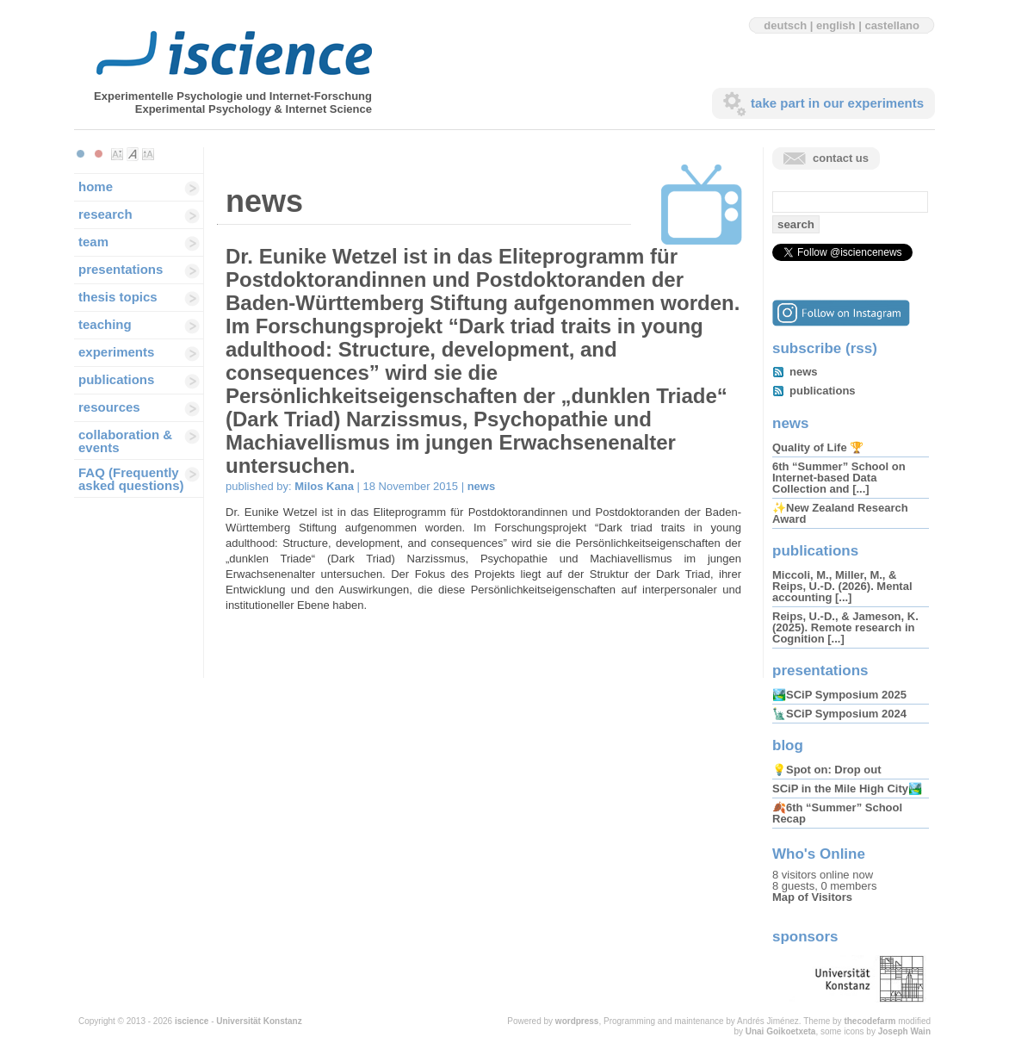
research (105, 214)
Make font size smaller (117, 154)
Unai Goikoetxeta (781, 1031)
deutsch (785, 25)
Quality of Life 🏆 (818, 447)
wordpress (577, 1021)
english (836, 25)
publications (116, 379)
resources (109, 407)
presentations (120, 269)
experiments (116, 352)
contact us (841, 158)
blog (787, 745)
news (481, 486)
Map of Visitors (812, 897)
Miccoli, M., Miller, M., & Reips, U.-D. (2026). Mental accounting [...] (842, 586)
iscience (191, 1021)
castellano (891, 25)
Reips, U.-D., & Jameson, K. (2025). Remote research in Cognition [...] (845, 627)
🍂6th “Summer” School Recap (837, 813)
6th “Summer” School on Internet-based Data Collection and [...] (839, 477)
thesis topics (118, 296)
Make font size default (132, 154)
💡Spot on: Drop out (826, 769)
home (95, 186)
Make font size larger (148, 154)
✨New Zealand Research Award (840, 513)
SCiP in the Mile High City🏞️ (847, 788)
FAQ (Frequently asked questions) (131, 479)
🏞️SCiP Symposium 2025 (839, 694)
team (93, 241)
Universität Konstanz (258, 1021)
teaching (105, 324)
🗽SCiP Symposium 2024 (839, 713)
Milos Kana (324, 486)
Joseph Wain (904, 1031)
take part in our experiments (837, 103)
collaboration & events (125, 441)
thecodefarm (869, 1021)
